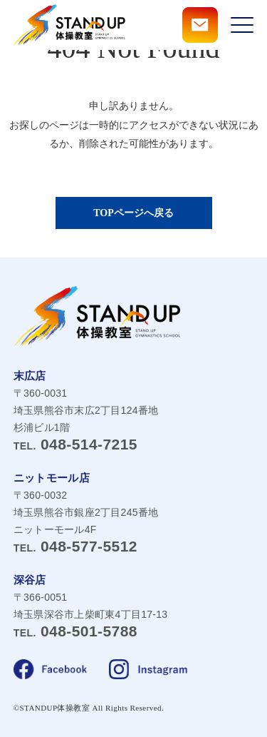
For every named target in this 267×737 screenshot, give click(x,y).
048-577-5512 (75, 546)
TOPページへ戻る (133, 213)
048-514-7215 (75, 444)
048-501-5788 (75, 631)
